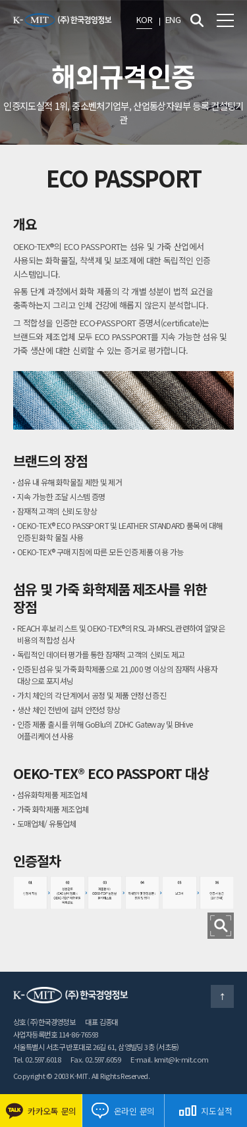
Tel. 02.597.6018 (37, 1059)
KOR (144, 19)
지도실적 (205, 1111)
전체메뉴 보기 (225, 20)
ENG (172, 19)
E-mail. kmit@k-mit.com (169, 1059)
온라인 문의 (123, 1110)
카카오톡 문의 (40, 1111)
